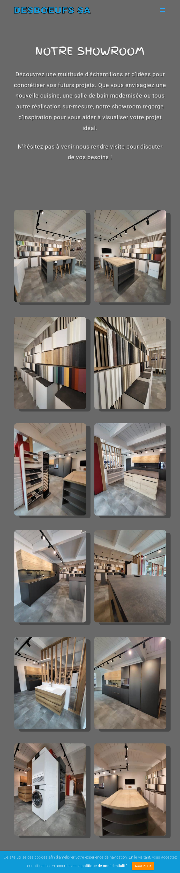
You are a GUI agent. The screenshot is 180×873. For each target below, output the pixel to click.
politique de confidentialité (104, 865)
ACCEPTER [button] (143, 866)
